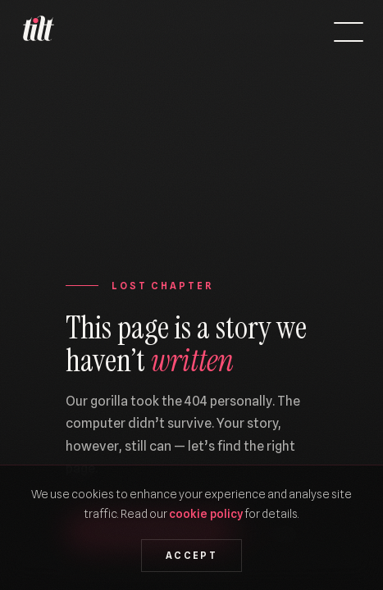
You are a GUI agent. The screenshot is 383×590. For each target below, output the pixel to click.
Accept (191, 555)
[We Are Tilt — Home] (38, 32)
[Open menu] (348, 32)
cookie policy (206, 513)
